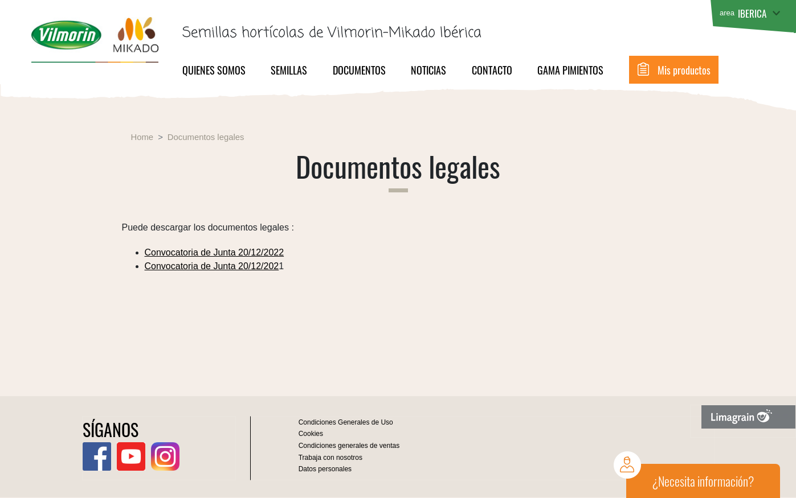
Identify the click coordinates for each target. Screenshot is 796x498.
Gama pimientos (570, 70)
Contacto (492, 70)
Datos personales (325, 469)
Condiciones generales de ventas (349, 446)
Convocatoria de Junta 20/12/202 (212, 266)
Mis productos (684, 70)
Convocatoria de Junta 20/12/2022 (214, 252)
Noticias (428, 70)
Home (142, 137)
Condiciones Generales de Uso (346, 422)
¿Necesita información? (703, 481)
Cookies (311, 434)
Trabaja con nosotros (330, 458)
